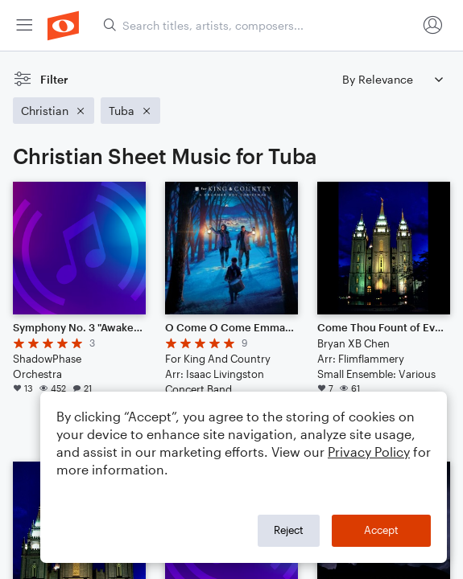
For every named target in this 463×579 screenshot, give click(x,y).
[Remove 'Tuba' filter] (130, 110)
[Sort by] (392, 79)
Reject (289, 530)
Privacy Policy (369, 451)
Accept (381, 530)
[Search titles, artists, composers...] (259, 25)
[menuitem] (24, 25)
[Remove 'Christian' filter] (53, 110)
